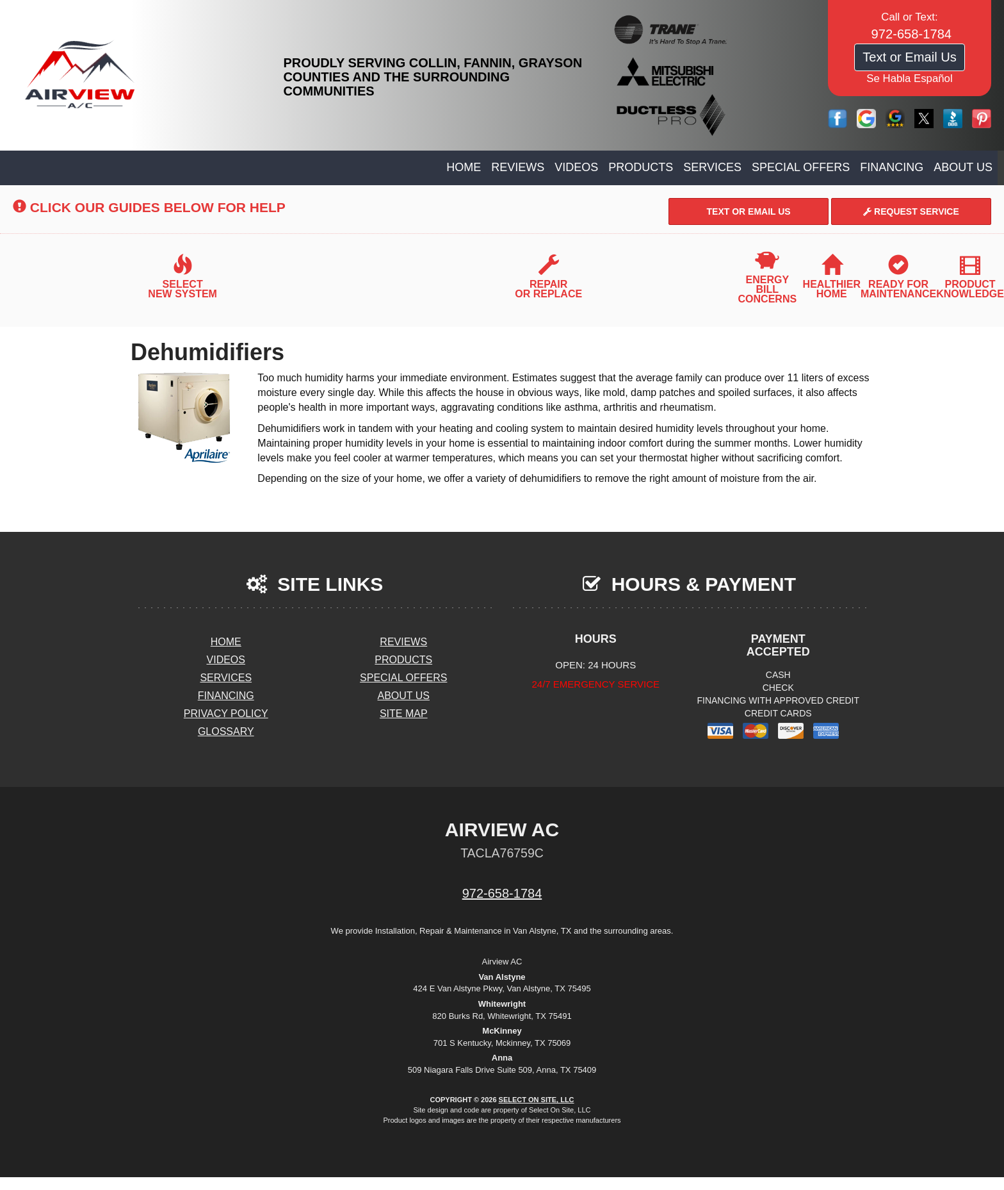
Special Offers (801, 167)
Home (463, 167)
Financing (891, 167)
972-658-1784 (502, 893)
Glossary (226, 731)
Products (640, 167)
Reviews (517, 167)
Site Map (404, 713)
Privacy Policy (226, 713)
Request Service (911, 211)
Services (712, 167)
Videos (576, 167)
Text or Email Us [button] (909, 57)
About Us (963, 167)
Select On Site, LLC (536, 1099)
